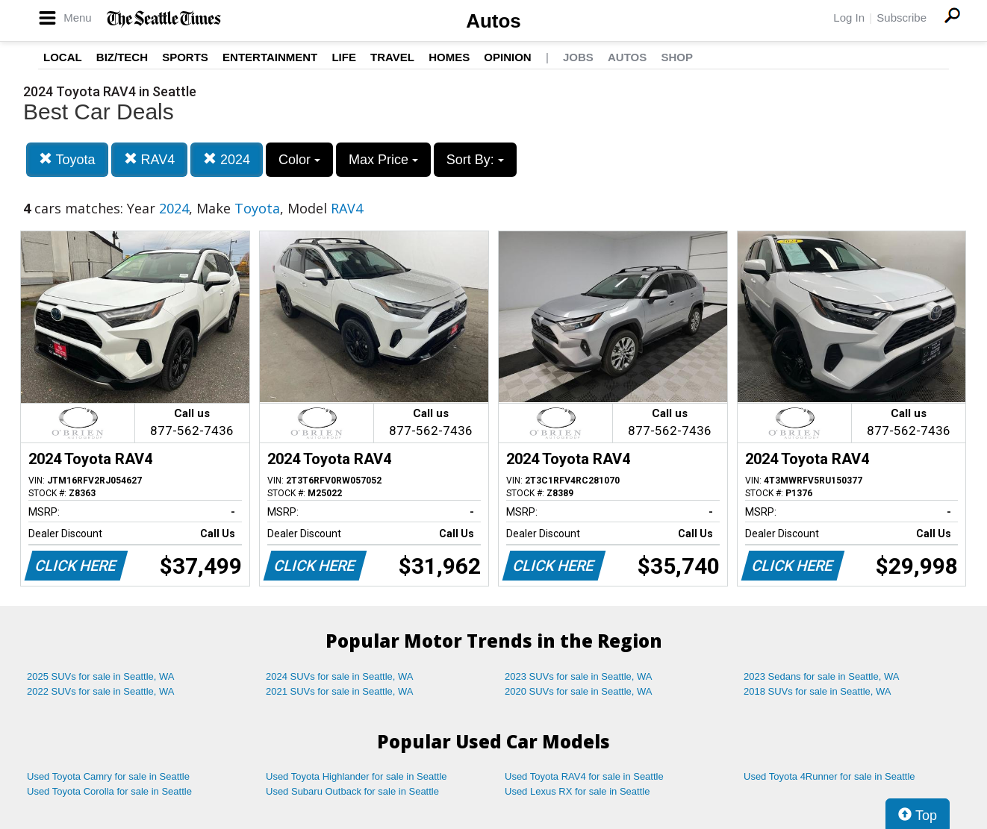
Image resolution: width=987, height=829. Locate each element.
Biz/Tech (122, 57)
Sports (185, 57)
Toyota (67, 159)
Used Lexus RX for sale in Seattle (577, 791)
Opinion (507, 57)
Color (299, 159)
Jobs (578, 57)
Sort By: (475, 159)
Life (343, 57)
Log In (849, 17)
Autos (493, 21)
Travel (392, 57)
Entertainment (269, 57)
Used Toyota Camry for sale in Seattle (108, 776)
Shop (677, 57)
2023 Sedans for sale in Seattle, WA (821, 676)
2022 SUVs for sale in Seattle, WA (101, 691)
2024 (226, 159)
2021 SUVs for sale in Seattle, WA (340, 691)
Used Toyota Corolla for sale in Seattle (109, 791)
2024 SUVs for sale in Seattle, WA (340, 676)
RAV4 (149, 159)
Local (62, 57)
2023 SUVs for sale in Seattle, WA (579, 676)
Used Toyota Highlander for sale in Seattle (356, 776)
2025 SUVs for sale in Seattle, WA (101, 676)
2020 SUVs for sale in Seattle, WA (579, 691)
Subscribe (902, 17)
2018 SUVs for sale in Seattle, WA (817, 691)
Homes (449, 57)
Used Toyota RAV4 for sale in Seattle (584, 776)
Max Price (383, 159)
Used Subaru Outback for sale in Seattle (352, 791)
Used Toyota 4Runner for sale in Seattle (829, 776)
